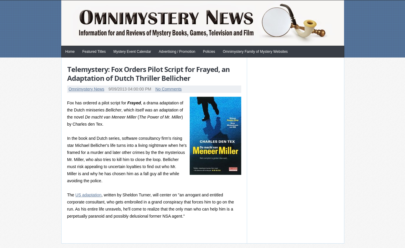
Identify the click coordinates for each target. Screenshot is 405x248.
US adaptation (88, 195)
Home (70, 52)
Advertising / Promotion (177, 52)
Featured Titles (94, 52)
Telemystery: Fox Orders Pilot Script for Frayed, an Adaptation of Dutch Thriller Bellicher (148, 73)
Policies (209, 52)
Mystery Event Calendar (132, 52)
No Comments (168, 89)
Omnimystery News (86, 89)
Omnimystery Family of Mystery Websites (255, 52)
